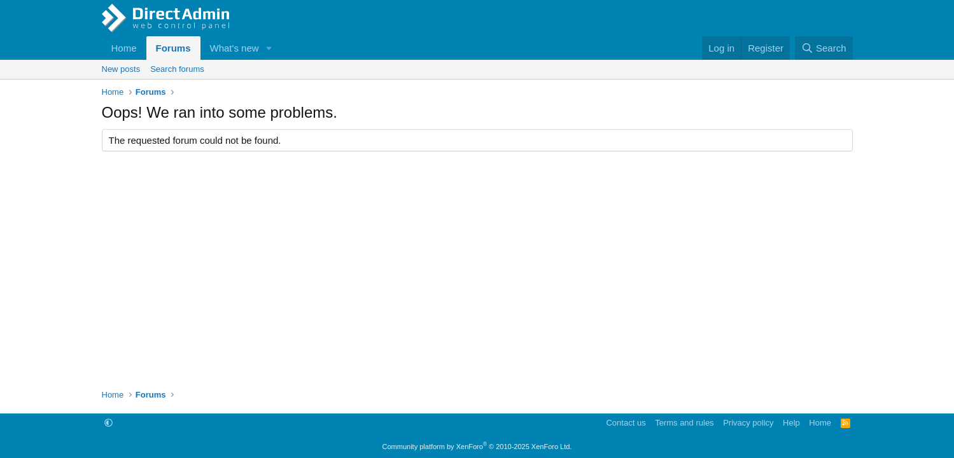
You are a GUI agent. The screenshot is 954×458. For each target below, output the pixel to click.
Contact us (625, 422)
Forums (173, 48)
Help (791, 422)
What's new (234, 48)
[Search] (824, 48)
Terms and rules (684, 422)
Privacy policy (748, 422)
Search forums (177, 69)
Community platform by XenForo (477, 446)
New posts (121, 69)
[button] (268, 48)
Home (124, 48)
